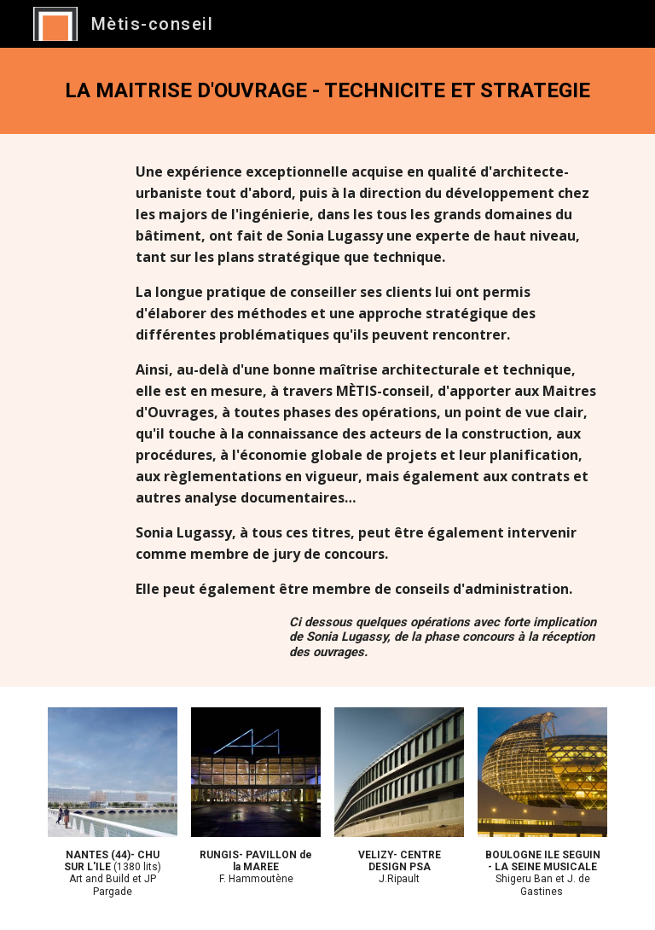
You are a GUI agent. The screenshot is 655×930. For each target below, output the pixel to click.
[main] (327, 90)
